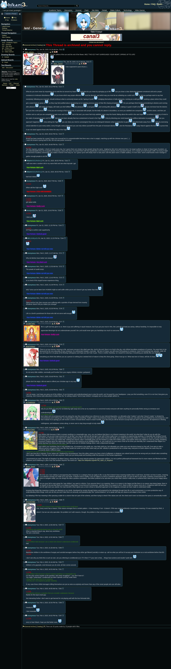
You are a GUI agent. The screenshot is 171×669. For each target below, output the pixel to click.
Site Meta (95, 10)
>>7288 (28, 554)
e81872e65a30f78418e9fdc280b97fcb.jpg (31, 346)
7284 (60, 428)
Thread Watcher (7, 30)
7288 (60, 537)
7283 (60, 400)
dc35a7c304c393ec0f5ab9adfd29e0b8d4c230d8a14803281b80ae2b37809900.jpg (31, 430)
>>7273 (28, 301)
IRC (10, 83)
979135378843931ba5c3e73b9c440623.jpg (31, 502)
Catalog (39, 45)
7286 (60, 500)
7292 (60, 588)
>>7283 (41, 433)
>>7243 (28, 241)
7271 (60, 253)
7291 (60, 569)
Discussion (68, 10)
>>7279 (42, 470)
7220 (60, 144)
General (78, 10)
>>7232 (28, 199)
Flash (87, 10)
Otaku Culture (115, 10)
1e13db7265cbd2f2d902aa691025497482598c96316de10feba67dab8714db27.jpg (31, 324)
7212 (60, 49)
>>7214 (28, 137)
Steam (5, 83)
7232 (66, 161)
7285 (60, 465)
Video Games (140, 10)
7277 (60, 322)
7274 (60, 285)
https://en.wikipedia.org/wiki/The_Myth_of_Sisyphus (95, 460)
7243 (60, 225)
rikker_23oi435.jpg (58, 64)
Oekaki (104, 10)
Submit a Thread (11, 14)
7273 (60, 277)
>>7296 (28, 618)
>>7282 (43, 405)
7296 (60, 602)
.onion (18, 85)
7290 (60, 562)
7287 (60, 525)
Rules (159, 4)
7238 (59, 210)
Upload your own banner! (96, 42)
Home (147, 4)
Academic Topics (55, 10)
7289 (60, 548)
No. (57, 49)
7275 (60, 298)
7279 (60, 344)
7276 (60, 308)
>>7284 (42, 473)
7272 (60, 266)
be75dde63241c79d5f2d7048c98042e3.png (31, 402)
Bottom (14, 20)
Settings (4, 28)
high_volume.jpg (30, 52)
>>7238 (28, 228)
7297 (60, 615)
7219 (60, 134)
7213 (87, 62)
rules (16, 79)
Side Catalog (6, 37)
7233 (66, 172)
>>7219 (28, 147)
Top (7, 20)
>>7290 (28, 591)
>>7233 (28, 200)
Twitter (11, 85)
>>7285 (39, 505)
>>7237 (28, 213)
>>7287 (28, 550)
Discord (16, 83)
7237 (59, 196)
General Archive (29, 45)
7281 (60, 376)
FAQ (153, 4)
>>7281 (28, 392)
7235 (59, 181)
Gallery (4, 35)
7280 (60, 369)
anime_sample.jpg (31, 466)
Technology (127, 10)
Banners (4, 85)
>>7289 (28, 572)
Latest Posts (6, 26)
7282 (60, 390)
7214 (60, 87)
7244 (62, 238)
